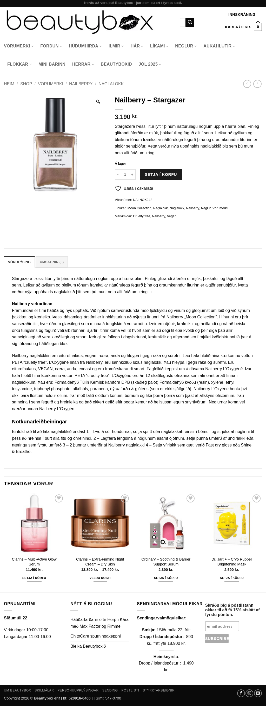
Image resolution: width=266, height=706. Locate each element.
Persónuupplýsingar (78, 690)
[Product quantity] (125, 174)
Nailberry (80, 84)
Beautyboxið (116, 64)
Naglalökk (111, 84)
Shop (26, 84)
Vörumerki (19, 46)
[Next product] (247, 84)
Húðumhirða (85, 46)
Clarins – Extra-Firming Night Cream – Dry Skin (100, 561)
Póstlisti (130, 690)
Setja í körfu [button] (34, 577)
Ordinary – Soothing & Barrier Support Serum (165, 561)
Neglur (186, 46)
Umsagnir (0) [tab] (52, 262)
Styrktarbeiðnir (159, 690)
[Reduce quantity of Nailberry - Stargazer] (118, 174)
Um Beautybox (17, 690)
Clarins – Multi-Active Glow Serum (34, 561)
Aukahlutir (219, 46)
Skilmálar (44, 690)
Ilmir (116, 46)
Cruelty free (141, 216)
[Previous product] (257, 84)
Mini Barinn (51, 64)
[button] (243, 27)
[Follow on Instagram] (249, 693)
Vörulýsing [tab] (19, 262)
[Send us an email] (258, 693)
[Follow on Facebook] (241, 693)
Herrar (83, 64)
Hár (137, 46)
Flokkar (19, 64)
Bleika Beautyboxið (88, 646)
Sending (110, 690)
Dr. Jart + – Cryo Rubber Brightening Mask (231, 561)
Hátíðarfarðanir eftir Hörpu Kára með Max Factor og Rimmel (99, 622)
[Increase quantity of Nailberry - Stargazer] (132, 174)
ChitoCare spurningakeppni (95, 636)
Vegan (171, 216)
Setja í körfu (161, 174)
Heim (9, 84)
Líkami (159, 46)
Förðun (51, 46)
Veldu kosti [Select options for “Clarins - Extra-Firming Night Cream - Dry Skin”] (100, 577)
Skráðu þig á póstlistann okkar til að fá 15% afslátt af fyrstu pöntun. (232, 610)
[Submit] (189, 22)
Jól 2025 (150, 64)
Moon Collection (139, 208)
